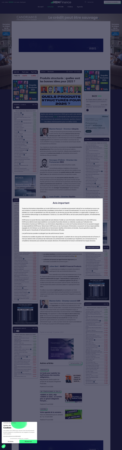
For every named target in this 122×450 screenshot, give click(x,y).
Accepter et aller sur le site (93, 247)
